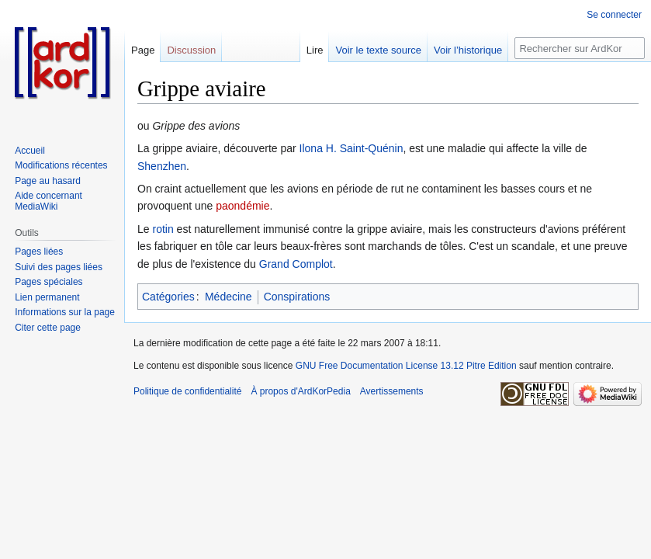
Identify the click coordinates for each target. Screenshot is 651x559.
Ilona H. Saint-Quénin (351, 148)
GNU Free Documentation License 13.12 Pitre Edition (406, 365)
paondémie (242, 206)
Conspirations (297, 296)
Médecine (228, 296)
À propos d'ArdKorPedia (300, 391)
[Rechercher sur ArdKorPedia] (579, 48)
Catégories (168, 296)
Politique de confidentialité (187, 391)
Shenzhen (161, 166)
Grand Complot (296, 264)
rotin (162, 229)
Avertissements (392, 391)
